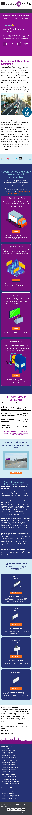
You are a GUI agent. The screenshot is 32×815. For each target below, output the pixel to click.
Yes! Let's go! (10, 44)
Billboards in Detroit (9, 766)
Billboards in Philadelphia (10, 769)
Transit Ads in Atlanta (9, 776)
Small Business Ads (9, 751)
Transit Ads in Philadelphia (11, 783)
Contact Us (6, 757)
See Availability (16, 472)
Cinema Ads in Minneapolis (11, 795)
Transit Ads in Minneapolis (11, 781)
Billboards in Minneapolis (10, 768)
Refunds (13, 757)
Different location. (25, 44)
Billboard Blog (7, 754)
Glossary (10, 752)
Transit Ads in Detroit (9, 780)
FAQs (4, 752)
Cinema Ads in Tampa (10, 798)
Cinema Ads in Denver (10, 792)
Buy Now (16, 231)
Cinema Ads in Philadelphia (11, 797)
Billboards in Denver (9, 764)
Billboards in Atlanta (9, 763)
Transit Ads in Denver (9, 778)
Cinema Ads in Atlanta (10, 790)
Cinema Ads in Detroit (10, 793)
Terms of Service (15, 813)
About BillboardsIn (8, 749)
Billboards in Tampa (9, 771)
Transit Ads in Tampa (9, 785)
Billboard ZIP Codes (9, 756)
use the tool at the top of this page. (19, 192)
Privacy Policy (26, 813)
